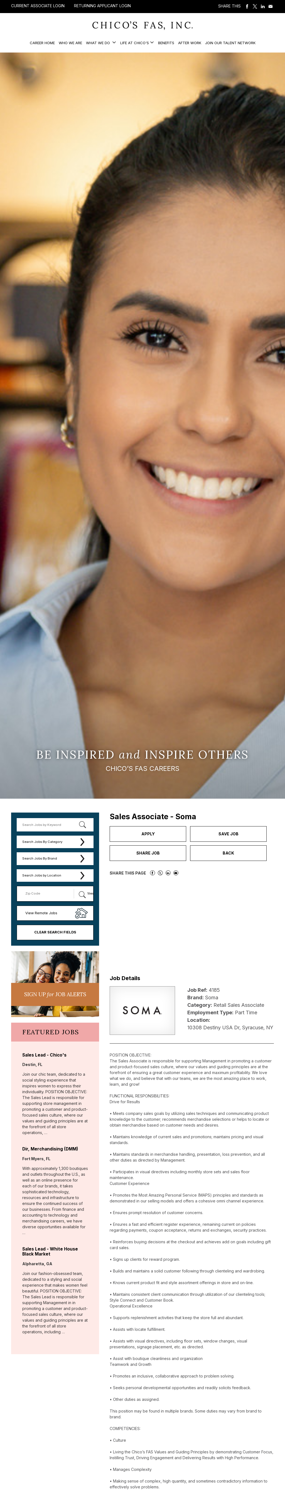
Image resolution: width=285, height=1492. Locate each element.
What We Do (98, 43)
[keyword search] (55, 824)
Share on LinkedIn (262, 6)
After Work (189, 43)
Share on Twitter (254, 6)
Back (228, 853)
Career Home (42, 43)
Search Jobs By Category (42, 842)
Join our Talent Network (230, 43)
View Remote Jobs (41, 913)
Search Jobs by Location (41, 875)
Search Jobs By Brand (39, 858)
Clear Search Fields (55, 932)
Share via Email (270, 6)
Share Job (148, 853)
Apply (148, 833)
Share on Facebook (247, 6)
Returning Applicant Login (102, 6)
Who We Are (70, 43)
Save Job (228, 833)
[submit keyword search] (82, 824)
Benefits (166, 43)
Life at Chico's (134, 43)
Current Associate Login (38, 5)
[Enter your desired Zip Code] (48, 893)
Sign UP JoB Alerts (55, 994)
